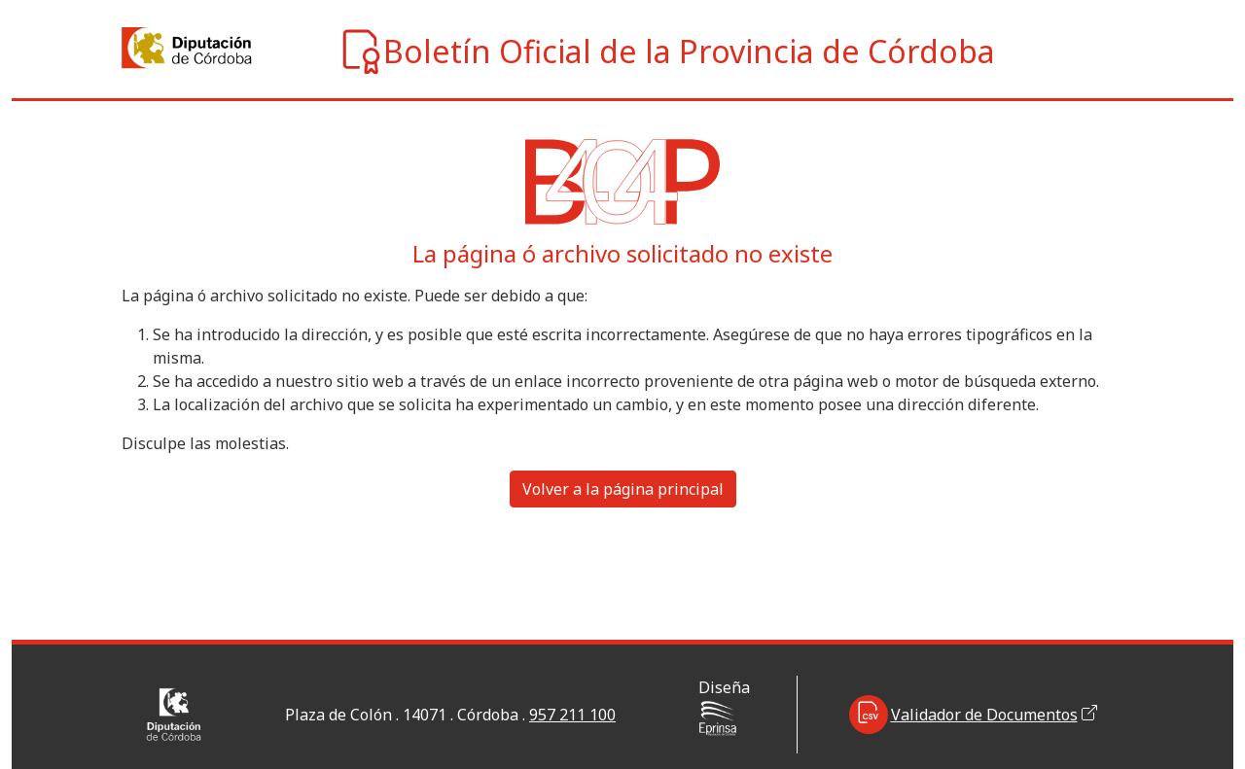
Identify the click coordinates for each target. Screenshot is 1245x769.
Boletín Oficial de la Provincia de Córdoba (666, 51)
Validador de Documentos (973, 714)
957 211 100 (572, 714)
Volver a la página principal (623, 489)
